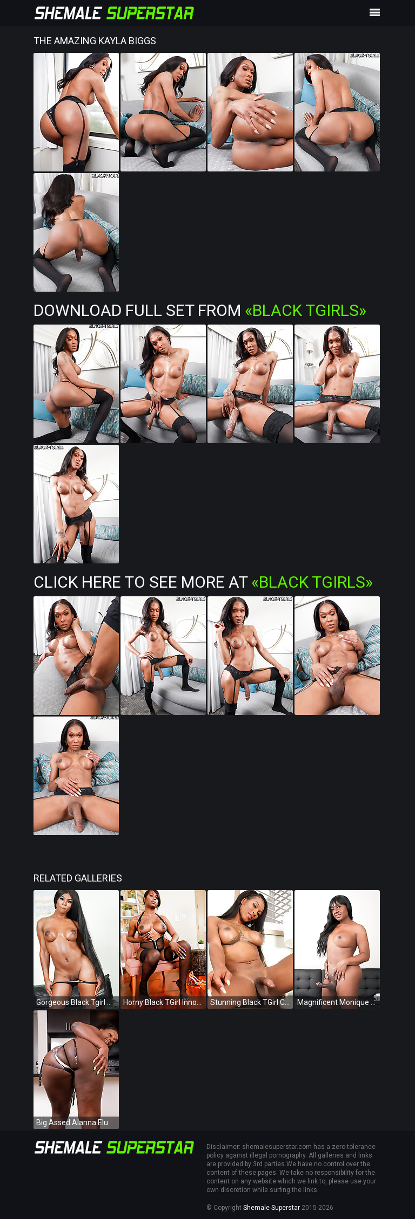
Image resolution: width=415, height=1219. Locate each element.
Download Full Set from (200, 310)
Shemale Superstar (271, 1207)
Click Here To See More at (203, 582)
